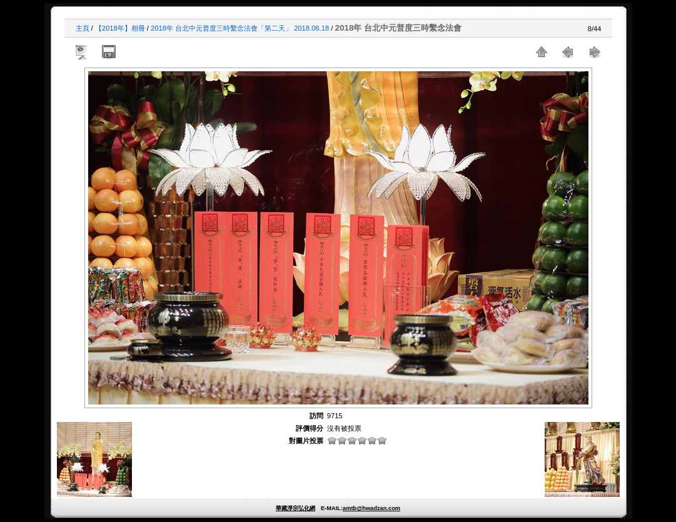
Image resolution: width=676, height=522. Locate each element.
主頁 (82, 28)
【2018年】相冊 (120, 28)
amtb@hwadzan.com (371, 508)
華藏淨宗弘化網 (295, 508)
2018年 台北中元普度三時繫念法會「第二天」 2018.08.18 (240, 28)
